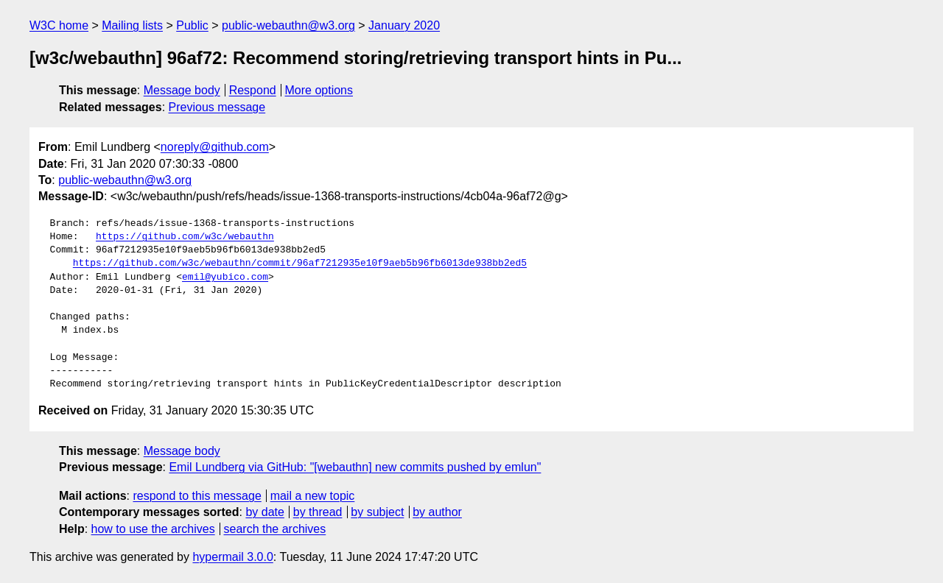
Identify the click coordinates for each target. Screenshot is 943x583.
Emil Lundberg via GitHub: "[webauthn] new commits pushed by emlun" (355, 467)
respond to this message (197, 496)
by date (264, 512)
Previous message (217, 107)
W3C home (58, 25)
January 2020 (404, 25)
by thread (318, 512)
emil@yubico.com (225, 277)
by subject (377, 512)
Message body (182, 90)
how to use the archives (153, 529)
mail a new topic (312, 496)
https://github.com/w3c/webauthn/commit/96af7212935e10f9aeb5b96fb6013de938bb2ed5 (300, 263)
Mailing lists (132, 25)
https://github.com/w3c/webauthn (185, 237)
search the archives (275, 529)
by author (437, 512)
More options (319, 90)
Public (192, 25)
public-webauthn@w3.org (288, 25)
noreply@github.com (215, 147)
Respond (252, 90)
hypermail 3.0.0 (232, 557)
